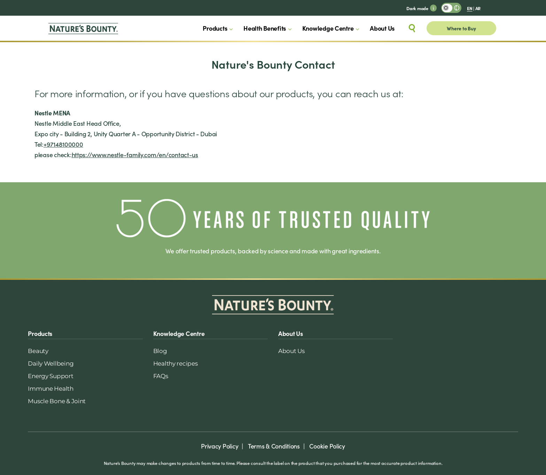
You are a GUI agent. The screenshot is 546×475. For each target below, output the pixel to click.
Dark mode (417, 8)
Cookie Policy (327, 446)
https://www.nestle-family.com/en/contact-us (135, 154)
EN (469, 8)
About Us (382, 28)
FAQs (160, 376)
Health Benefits (264, 28)
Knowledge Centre (328, 28)
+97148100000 (63, 144)
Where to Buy (461, 28)
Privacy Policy (219, 446)
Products (215, 28)
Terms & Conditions (274, 446)
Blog (160, 350)
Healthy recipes (175, 363)
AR (478, 8)
